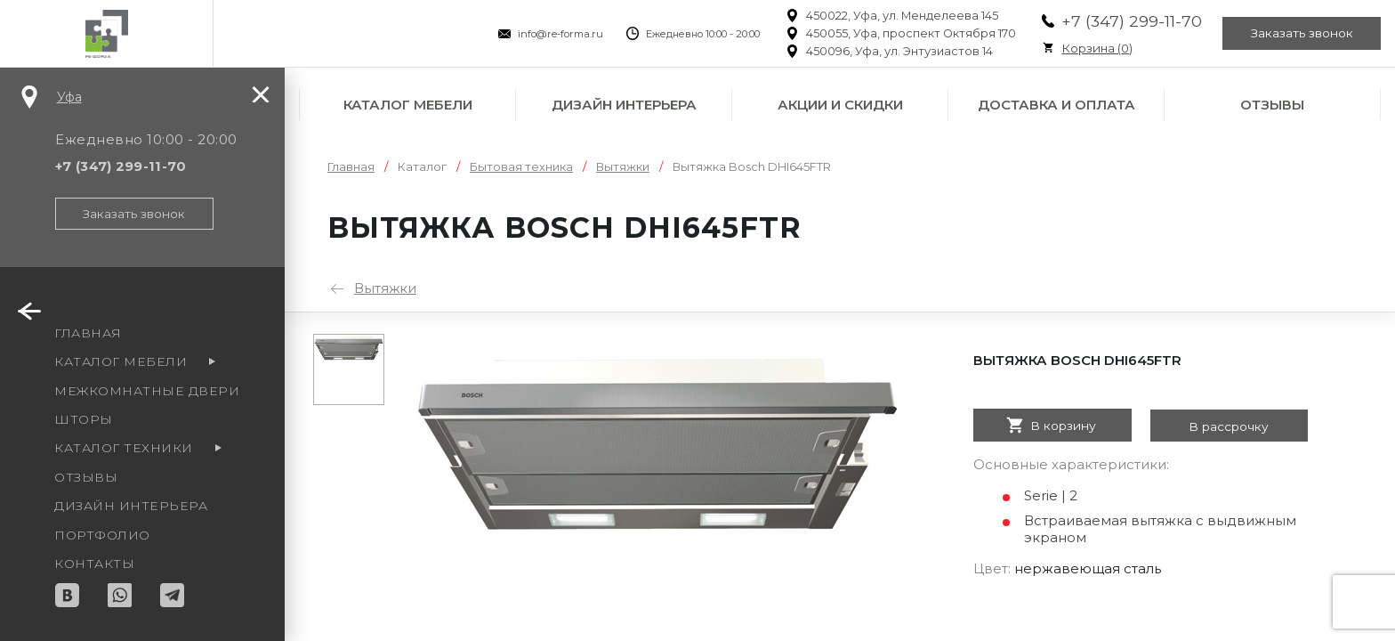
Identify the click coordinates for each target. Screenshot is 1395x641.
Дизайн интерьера (624, 104)
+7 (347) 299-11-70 (1127, 21)
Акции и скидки (840, 104)
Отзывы (1272, 104)
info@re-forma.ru (556, 34)
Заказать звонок (1300, 34)
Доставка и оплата (1056, 104)
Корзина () (1092, 48)
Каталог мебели (407, 104)
